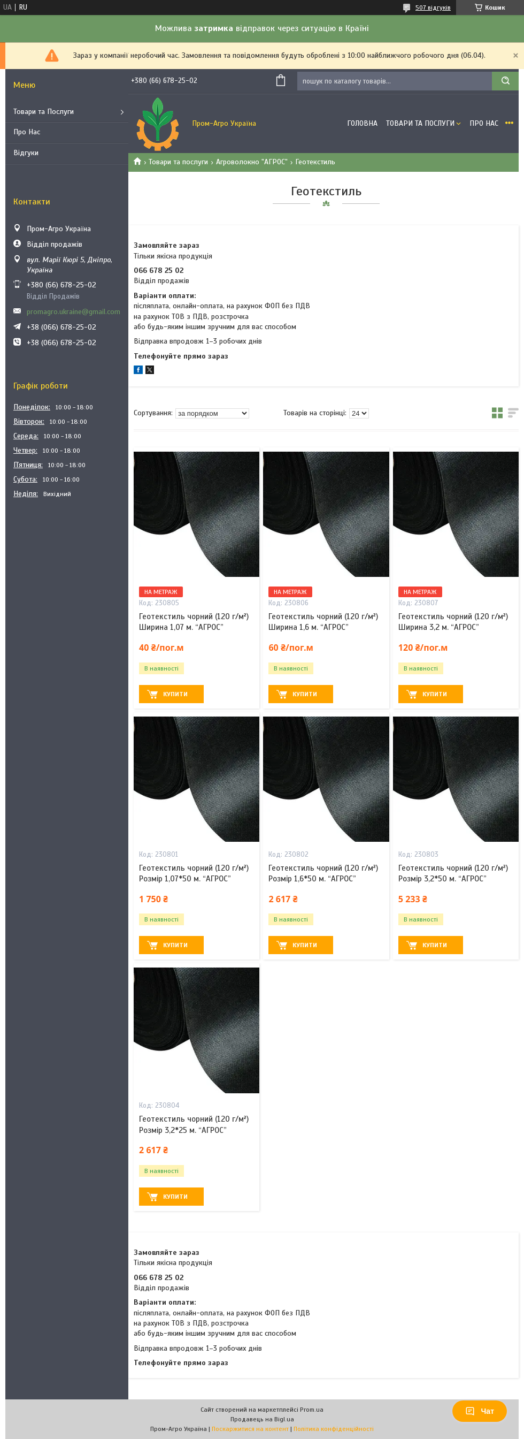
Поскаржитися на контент (250, 1429)
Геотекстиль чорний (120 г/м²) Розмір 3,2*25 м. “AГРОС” (194, 1124)
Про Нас (26, 131)
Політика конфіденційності (334, 1429)
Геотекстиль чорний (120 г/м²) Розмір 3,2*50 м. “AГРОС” (453, 873)
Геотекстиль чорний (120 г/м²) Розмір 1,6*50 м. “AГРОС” (323, 873)
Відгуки (25, 152)
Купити (175, 694)
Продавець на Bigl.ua (262, 1419)
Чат (479, 1411)
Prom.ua (311, 1409)
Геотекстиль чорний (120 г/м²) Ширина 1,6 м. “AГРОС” (323, 622)
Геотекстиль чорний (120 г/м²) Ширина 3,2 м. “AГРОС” (453, 622)
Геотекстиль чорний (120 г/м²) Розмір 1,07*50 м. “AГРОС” (194, 873)
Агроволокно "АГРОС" (252, 161)
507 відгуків (433, 7)
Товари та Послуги (43, 111)
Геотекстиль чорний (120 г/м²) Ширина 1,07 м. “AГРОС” (194, 622)
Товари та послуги (178, 161)
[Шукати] (505, 81)
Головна (362, 123)
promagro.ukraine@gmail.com (73, 311)
